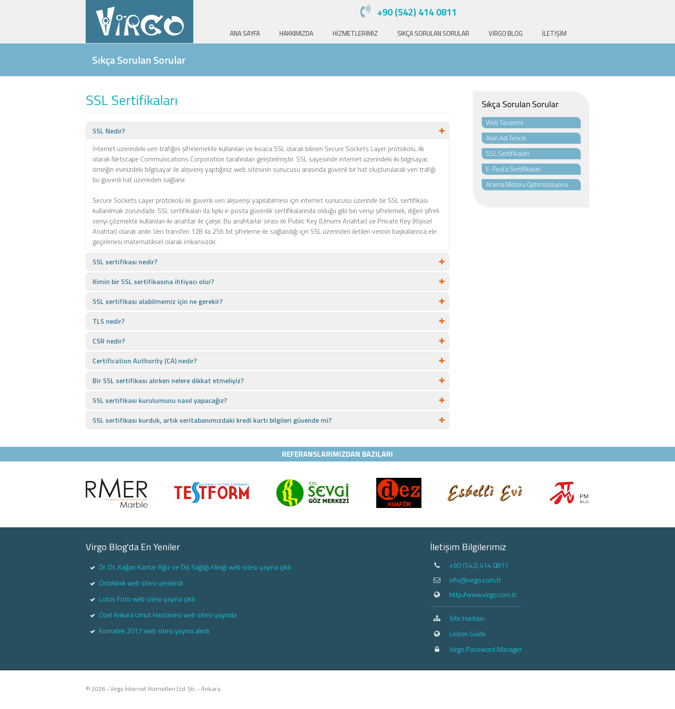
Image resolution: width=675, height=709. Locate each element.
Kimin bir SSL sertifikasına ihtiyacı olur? (153, 281)
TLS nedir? (108, 321)
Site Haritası (466, 618)
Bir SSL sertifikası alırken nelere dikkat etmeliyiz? (168, 380)
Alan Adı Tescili (506, 138)
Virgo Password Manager (485, 649)
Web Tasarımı (504, 122)
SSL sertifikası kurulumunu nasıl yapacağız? (160, 400)
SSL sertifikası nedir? (125, 262)
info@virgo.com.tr (475, 580)
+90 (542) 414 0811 (417, 12)
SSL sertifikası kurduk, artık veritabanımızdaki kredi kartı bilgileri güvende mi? (212, 420)
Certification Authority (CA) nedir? (145, 361)
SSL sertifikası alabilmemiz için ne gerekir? (158, 301)
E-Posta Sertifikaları (513, 169)
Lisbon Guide (467, 634)
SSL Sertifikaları (507, 153)
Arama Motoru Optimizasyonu (527, 184)
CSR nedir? (109, 341)
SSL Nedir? (109, 131)
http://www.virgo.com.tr (483, 594)
